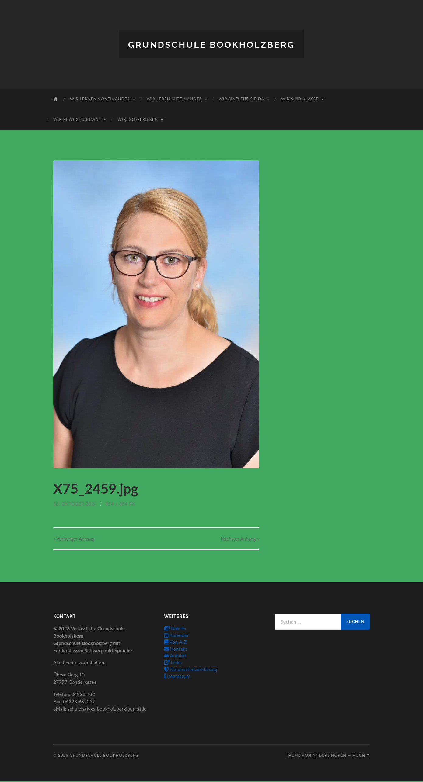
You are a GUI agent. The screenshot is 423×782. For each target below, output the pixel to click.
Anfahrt (175, 656)
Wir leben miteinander (174, 98)
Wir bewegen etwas (77, 119)
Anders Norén (329, 755)
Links (173, 663)
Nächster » (237, 539)
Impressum (177, 677)
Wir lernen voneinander (100, 98)
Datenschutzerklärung (190, 670)
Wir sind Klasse (299, 98)
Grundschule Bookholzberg (211, 44)
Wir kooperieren (137, 119)
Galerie (175, 629)
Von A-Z (175, 642)
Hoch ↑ (361, 755)
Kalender (176, 635)
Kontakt (175, 649)
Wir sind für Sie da (241, 98)
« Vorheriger (76, 539)
